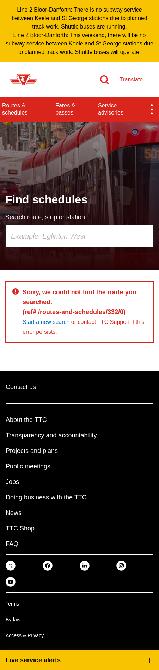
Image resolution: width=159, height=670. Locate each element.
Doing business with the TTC (46, 497)
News (14, 512)
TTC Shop (20, 528)
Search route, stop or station (45, 217)
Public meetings (28, 466)
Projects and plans (32, 450)
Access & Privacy (25, 635)
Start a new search (46, 322)
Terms (12, 604)
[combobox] (79, 236)
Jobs (12, 481)
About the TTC (26, 419)
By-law (13, 619)
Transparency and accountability (51, 435)
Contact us (21, 387)
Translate (131, 79)
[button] (152, 109)
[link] (11, 565)
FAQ (12, 543)
